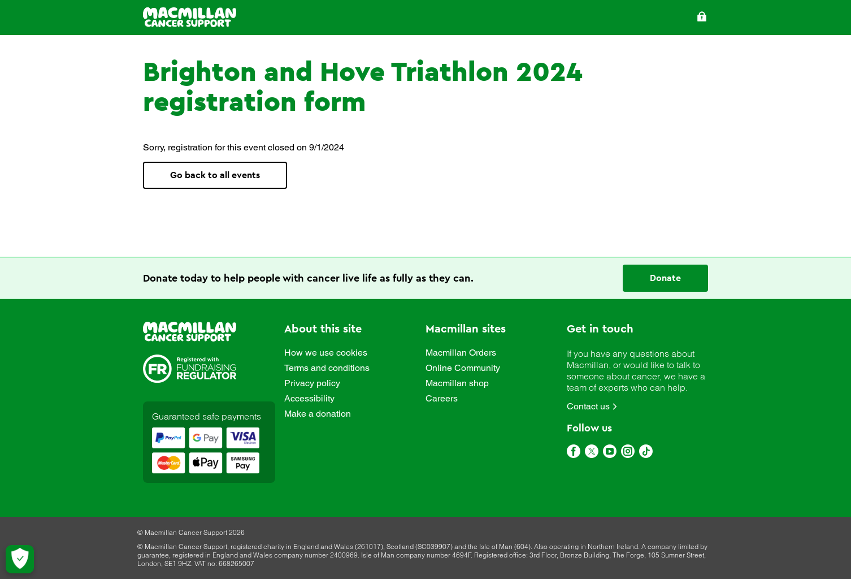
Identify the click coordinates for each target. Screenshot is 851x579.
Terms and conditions (327, 368)
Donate (665, 278)
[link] (189, 332)
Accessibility (309, 398)
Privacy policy (312, 383)
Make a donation (317, 413)
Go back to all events (215, 175)
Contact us (588, 406)
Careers (442, 398)
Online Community (463, 368)
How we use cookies (325, 352)
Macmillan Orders (461, 352)
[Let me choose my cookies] (20, 559)
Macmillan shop (457, 383)
